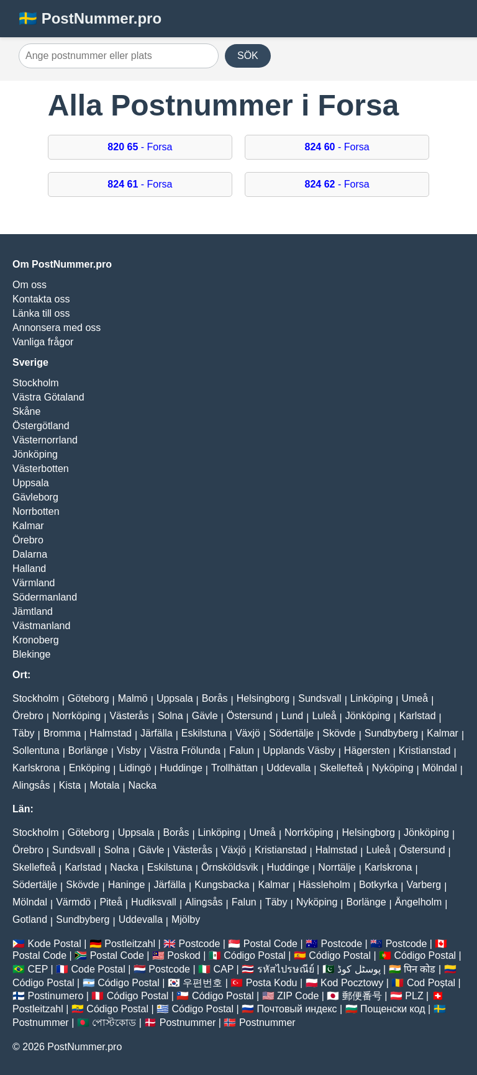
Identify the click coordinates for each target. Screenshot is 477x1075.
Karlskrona (36, 768)
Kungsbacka (221, 884)
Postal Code (270, 943)
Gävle (205, 715)
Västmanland (41, 625)
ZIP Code (298, 996)
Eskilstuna (204, 733)
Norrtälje (336, 867)
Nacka (143, 785)
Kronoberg (35, 640)
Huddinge (181, 768)
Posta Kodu (272, 982)
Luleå (324, 715)
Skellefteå (341, 768)
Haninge (126, 884)
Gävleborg (35, 497)
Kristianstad (425, 750)
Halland (29, 568)
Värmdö (73, 902)
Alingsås (31, 785)
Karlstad (417, 715)
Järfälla (156, 733)
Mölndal (439, 768)
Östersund (250, 715)
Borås (215, 698)
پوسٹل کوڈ (358, 969)
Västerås (128, 715)
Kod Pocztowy (351, 982)
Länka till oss (41, 313)
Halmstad (110, 733)
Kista (70, 785)
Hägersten (367, 750)
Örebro (27, 540)
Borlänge (88, 750)
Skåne (26, 411)
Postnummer (40, 1022)
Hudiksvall (153, 902)
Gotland (29, 919)
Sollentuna (36, 750)
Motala (104, 785)
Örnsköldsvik (229, 867)
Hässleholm (324, 884)
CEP (37, 969)
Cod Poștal (431, 982)
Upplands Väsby (299, 750)
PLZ (414, 996)
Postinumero (55, 996)
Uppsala (30, 483)
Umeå (414, 698)
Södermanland (44, 597)
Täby (23, 733)
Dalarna (29, 554)
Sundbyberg (391, 733)
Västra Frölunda (185, 750)
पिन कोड (419, 969)
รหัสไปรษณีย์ (285, 969)
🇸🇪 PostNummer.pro (90, 18)
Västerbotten (40, 468)
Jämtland (32, 611)
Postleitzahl (129, 943)
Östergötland (41, 425)
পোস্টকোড (114, 1022)
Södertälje (291, 733)
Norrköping (76, 715)
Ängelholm (418, 902)
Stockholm (35, 383)
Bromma (62, 733)
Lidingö (135, 768)
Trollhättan (234, 768)
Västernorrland (45, 440)
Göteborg (88, 698)
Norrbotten (36, 511)
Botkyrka (378, 884)
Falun (241, 750)
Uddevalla (288, 768)
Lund (292, 715)
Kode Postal (54, 943)
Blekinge (31, 654)
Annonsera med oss (56, 327)
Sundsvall (319, 698)
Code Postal (98, 969)
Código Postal (255, 955)
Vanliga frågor (42, 342)
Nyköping (393, 768)
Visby (129, 750)
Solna (170, 715)
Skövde (338, 733)
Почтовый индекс (297, 1009)
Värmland (33, 583)
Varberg (423, 884)
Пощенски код (392, 1009)
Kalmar (28, 525)
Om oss (29, 284)
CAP (223, 969)
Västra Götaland (48, 397)
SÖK (247, 55)
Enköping (90, 768)
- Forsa (139, 147)
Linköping (371, 698)
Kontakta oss (41, 299)
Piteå (110, 902)
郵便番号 (362, 996)
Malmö (133, 698)
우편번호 (202, 982)
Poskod (183, 955)
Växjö (247, 733)
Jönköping (35, 454)
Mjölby (185, 919)
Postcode (199, 943)
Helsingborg (263, 698)
